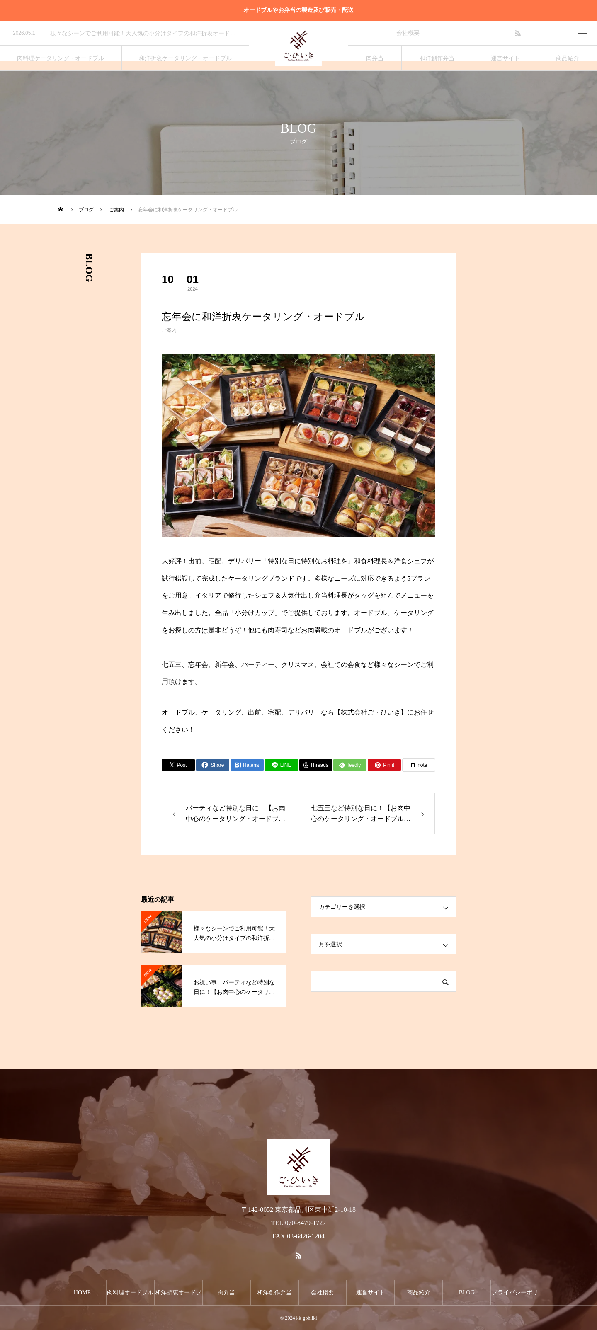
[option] (124, 33)
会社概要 (408, 33)
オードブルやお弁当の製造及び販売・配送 (298, 10)
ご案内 (169, 330)
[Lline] (281, 765)
